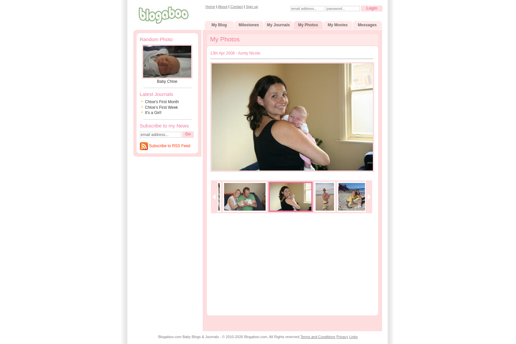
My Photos (308, 25)
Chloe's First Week (161, 107)
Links (353, 337)
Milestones (249, 25)
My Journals (278, 25)
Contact (236, 7)
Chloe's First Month (162, 102)
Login (371, 8)
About (222, 7)
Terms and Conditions (317, 337)
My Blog (219, 25)
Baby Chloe (167, 81)
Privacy (342, 337)
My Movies (338, 25)
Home (210, 7)
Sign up (252, 7)
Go (188, 134)
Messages (367, 25)
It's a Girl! (153, 112)
